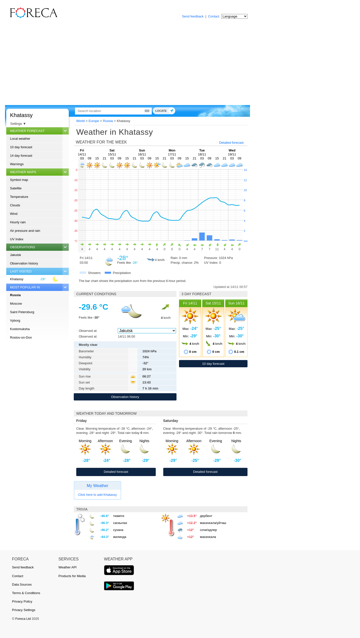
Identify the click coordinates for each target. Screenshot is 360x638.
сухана (118, 530)
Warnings (17, 164)
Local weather (20, 138)
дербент (206, 516)
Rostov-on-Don (21, 337)
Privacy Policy (22, 601)
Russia (15, 295)
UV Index (16, 239)
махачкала (208, 537)
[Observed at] (147, 330)
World (80, 121)
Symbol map (19, 180)
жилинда (119, 537)
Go (184, 110)
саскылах (120, 523)
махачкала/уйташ (213, 523)
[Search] (131, 111)
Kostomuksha (20, 329)
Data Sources (22, 584)
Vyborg (15, 320)
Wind (14, 214)
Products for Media (72, 576)
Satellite (16, 188)
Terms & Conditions (26, 593)
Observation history (24, 263)
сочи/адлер (208, 530)
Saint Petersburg (22, 312)
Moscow (16, 303)
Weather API (67, 567)
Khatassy (21, 115)
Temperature (19, 197)
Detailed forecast (231, 142)
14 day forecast (21, 155)
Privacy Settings (23, 610)
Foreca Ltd (23, 619)
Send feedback (193, 16)
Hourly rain (18, 222)
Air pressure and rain (25, 231)
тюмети (118, 516)
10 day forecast (21, 147)
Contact (213, 16)
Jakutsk (15, 255)
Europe (93, 121)
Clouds (15, 205)
